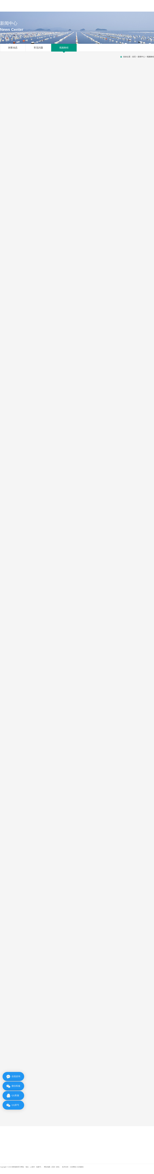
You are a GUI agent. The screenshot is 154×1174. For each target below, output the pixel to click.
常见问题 (38, 49)
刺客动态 (12, 49)
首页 (134, 57)
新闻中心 (141, 57)
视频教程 (64, 49)
